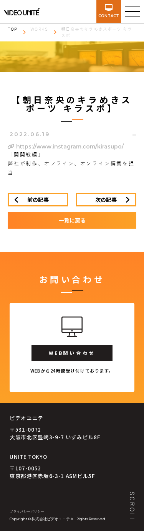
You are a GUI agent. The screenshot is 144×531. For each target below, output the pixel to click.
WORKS (39, 29)
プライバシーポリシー (27, 512)
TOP (12, 29)
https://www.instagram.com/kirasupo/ (66, 146)
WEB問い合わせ (72, 352)
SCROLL (131, 507)
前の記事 (38, 199)
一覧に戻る (72, 220)
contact (108, 11)
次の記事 (106, 199)
